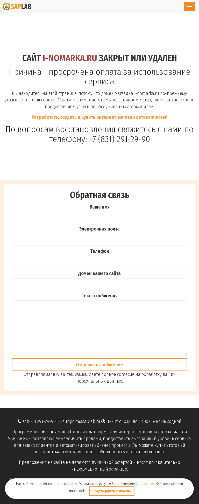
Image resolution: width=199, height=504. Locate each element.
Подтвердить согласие (111, 491)
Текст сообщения (100, 296)
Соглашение (145, 483)
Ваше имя (100, 207)
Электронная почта (99, 229)
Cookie (72, 483)
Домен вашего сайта (99, 273)
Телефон (99, 251)
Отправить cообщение (99, 365)
